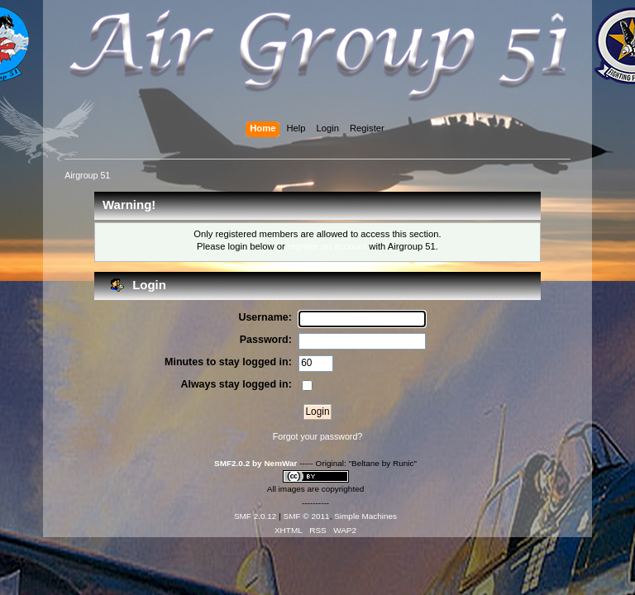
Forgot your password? (317, 436)
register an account (327, 246)
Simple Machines (365, 516)
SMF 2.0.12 (255, 516)
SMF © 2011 (307, 516)
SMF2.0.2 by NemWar (255, 463)
